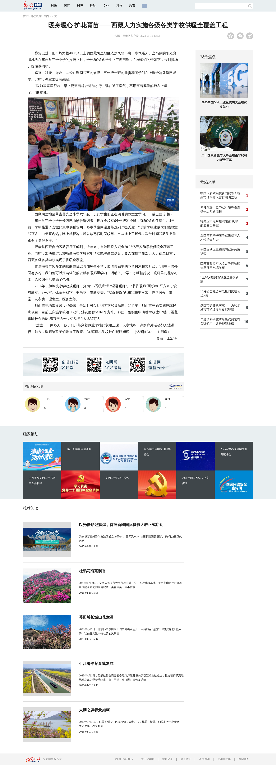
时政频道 (35, 16)
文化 (106, 5)
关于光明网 (147, 759)
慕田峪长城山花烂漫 (96, 617)
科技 (119, 5)
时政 (54, 5)
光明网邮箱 (224, 759)
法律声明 (204, 759)
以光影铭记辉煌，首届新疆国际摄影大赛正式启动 (121, 525)
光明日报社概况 (124, 759)
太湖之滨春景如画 (94, 710)
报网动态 (167, 759)
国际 (67, 5)
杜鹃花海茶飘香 (92, 571)
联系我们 (186, 759)
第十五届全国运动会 (79, 449)
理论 (93, 5)
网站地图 (243, 759)
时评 (80, 5)
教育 (132, 5)
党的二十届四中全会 (117, 477)
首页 (25, 16)
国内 (46, 16)
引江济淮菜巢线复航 (96, 663)
